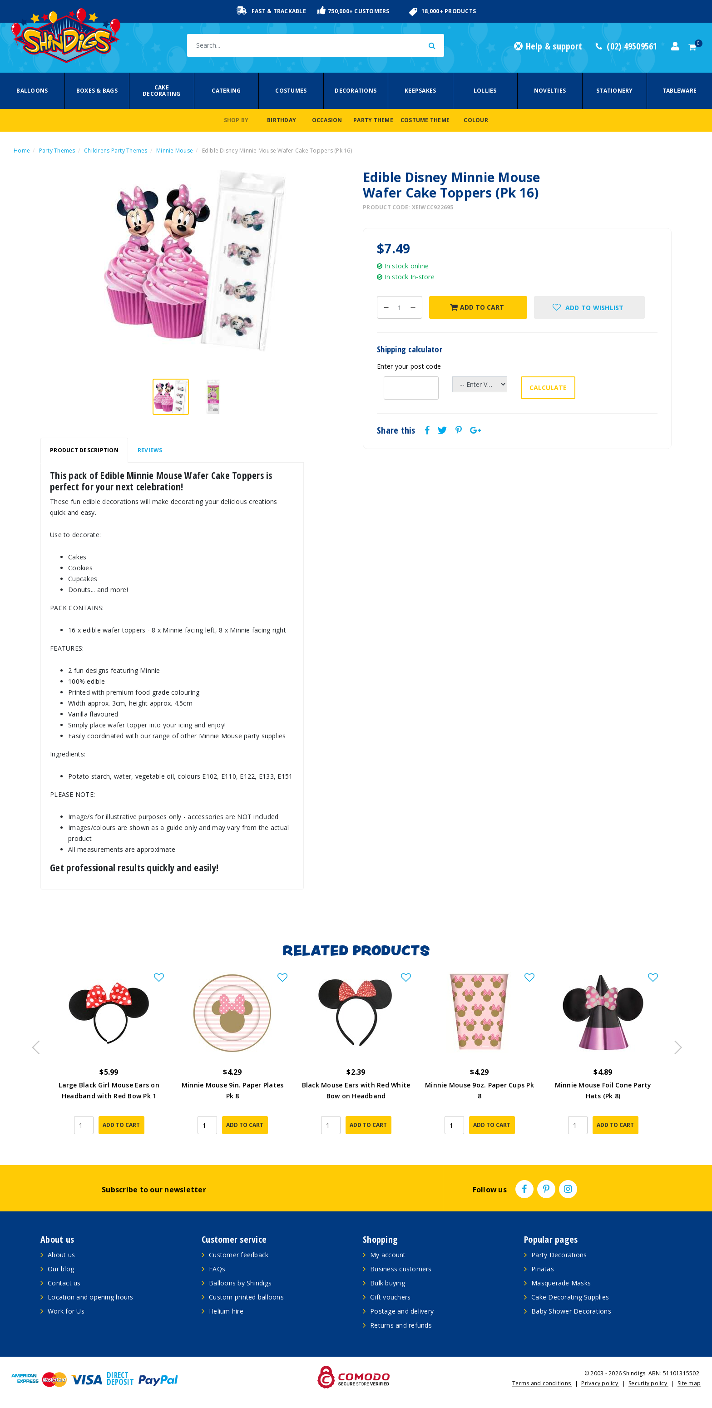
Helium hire (226, 1311)
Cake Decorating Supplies (570, 1297)
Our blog (61, 1269)
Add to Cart (477, 307)
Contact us (64, 1283)
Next (673, 1044)
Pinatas (542, 1269)
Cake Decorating (162, 91)
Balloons (32, 90)
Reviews (150, 450)
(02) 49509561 (627, 46)
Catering (226, 90)
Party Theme (373, 120)
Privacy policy (600, 1383)
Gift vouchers (390, 1297)
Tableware (680, 90)
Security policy (648, 1383)
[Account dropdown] (675, 46)
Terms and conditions (542, 1383)
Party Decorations (559, 1254)
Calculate (548, 387)
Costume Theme (425, 120)
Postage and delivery (402, 1311)
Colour (476, 120)
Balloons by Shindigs (240, 1283)
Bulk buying (387, 1283)
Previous (33, 1044)
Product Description (84, 450)
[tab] (84, 450)
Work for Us (66, 1311)
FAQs (217, 1269)
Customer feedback (238, 1254)
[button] (589, 307)
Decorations (355, 90)
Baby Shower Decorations (571, 1311)
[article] (109, 1059)
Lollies (485, 90)
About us (61, 1254)
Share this (396, 430)
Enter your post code (409, 366)
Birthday (281, 120)
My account (388, 1254)
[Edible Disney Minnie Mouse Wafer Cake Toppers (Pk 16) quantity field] (399, 307)
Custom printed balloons (246, 1297)
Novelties (550, 90)
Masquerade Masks (561, 1283)
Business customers (401, 1269)
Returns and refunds (401, 1325)
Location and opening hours (91, 1297)
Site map (689, 1383)
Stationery (614, 90)
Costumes (291, 90)
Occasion (327, 120)
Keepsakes (420, 90)
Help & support (548, 46)
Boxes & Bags (97, 90)
